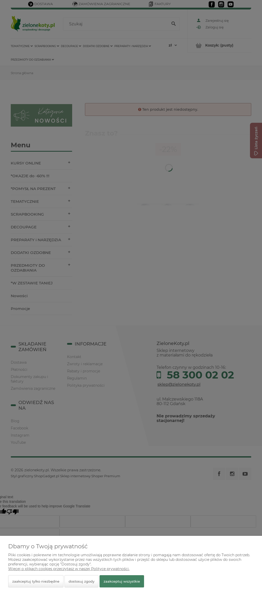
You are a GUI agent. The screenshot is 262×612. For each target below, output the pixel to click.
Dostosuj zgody (81, 581)
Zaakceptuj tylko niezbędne (35, 581)
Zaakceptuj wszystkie (122, 581)
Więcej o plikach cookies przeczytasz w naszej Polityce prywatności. (68, 568)
